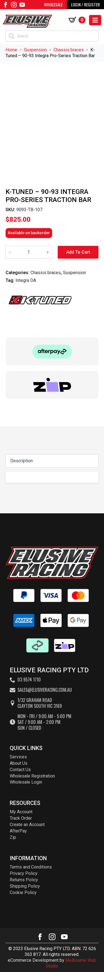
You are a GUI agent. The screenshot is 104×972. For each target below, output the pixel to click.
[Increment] (48, 252)
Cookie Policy (23, 892)
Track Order (21, 818)
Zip (13, 837)
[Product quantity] (29, 252)
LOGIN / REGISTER (85, 4)
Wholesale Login (26, 782)
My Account (21, 811)
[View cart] (78, 20)
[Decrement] (10, 252)
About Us (18, 763)
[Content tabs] (52, 461)
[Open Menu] (95, 20)
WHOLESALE (53, 4)
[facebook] (5, 4)
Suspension (35, 49)
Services (18, 756)
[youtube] (22, 4)
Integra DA (26, 280)
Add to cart (78, 252)
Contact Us (20, 769)
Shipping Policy (25, 886)
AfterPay (18, 831)
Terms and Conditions (31, 867)
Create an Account (27, 824)
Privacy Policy (23, 873)
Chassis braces (69, 49)
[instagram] (14, 4)
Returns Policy (24, 879)
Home (11, 49)
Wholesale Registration (32, 776)
